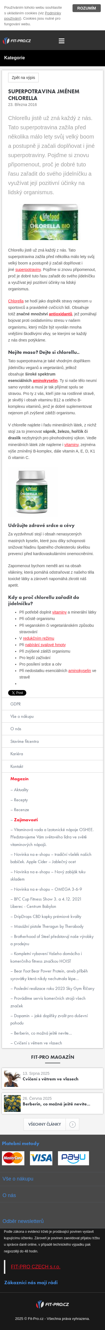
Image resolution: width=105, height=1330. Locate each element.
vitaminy (71, 444)
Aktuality (20, 790)
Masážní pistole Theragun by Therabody (48, 926)
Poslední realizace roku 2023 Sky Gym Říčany (53, 988)
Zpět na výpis (23, 77)
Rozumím (86, 8)
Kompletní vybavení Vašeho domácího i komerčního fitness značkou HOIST (46, 957)
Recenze (21, 810)
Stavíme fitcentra (24, 741)
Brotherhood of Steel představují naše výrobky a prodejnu (52, 940)
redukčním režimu (38, 638)
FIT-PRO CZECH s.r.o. (35, 1267)
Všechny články (47, 1124)
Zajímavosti (25, 820)
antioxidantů (60, 314)
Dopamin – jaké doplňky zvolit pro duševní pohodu (49, 1019)
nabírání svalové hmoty (45, 645)
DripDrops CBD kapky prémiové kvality (47, 916)
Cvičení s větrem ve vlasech (37, 1043)
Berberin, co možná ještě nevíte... (42, 1033)
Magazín (19, 779)
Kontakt (16, 766)
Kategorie (14, 57)
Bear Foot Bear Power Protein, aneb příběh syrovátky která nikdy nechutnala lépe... (49, 974)
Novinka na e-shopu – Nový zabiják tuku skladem (47, 875)
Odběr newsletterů (23, 1221)
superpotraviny (28, 269)
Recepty (20, 800)
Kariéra (16, 754)
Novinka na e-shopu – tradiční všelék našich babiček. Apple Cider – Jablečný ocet (51, 858)
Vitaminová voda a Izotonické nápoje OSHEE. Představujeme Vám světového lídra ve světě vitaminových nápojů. (52, 837)
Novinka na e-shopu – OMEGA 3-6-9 (47, 889)
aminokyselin (45, 380)
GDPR (15, 704)
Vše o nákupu (22, 716)
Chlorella (16, 301)
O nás (15, 729)
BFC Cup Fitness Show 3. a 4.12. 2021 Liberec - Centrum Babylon (46, 902)
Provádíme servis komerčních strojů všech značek (48, 1001)
